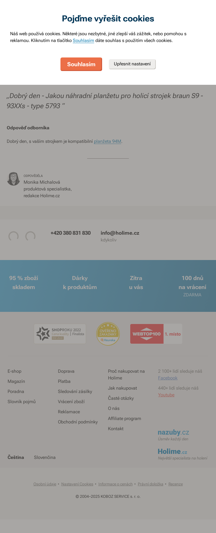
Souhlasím (83, 40)
